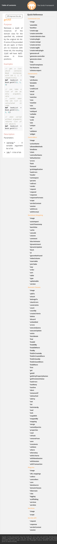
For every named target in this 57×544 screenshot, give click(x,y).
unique (32, 125)
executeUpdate (35, 331)
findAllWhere (35, 348)
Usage (32, 22)
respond (33, 192)
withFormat (34, 212)
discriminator (35, 241)
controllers (34, 479)
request (33, 189)
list (31, 404)
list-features (34, 68)
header (32, 175)
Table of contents (9, 5)
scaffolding (34, 499)
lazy (31, 267)
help (31, 62)
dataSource (34, 485)
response (33, 195)
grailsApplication (36, 169)
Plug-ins (31, 467)
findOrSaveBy (35, 359)
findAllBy (33, 345)
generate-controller (37, 56)
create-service (35, 45)
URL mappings (35, 474)
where (32, 450)
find (31, 339)
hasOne (33, 387)
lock (31, 413)
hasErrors (33, 172)
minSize (33, 108)
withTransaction (36, 464)
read (32, 433)
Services (31, 508)
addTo (32, 294)
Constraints (32, 73)
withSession (34, 461)
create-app (34, 31)
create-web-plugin (37, 50)
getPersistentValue (37, 379)
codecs (32, 477)
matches (33, 97)
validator (33, 131)
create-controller (36, 33)
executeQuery (35, 328)
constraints (34, 305)
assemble (33, 25)
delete (32, 316)
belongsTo (34, 299)
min (31, 106)
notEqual (33, 111)
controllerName (36, 155)
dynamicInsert (35, 244)
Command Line (34, 18)
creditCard (34, 89)
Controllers (32, 137)
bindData (33, 149)
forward (33, 166)
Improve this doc (14, 16)
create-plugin (35, 39)
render (32, 186)
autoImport (34, 221)
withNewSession (36, 458)
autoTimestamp (36, 224)
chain (32, 152)
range (32, 117)
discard (33, 319)
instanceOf (34, 393)
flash (32, 163)
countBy (33, 311)
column (33, 236)
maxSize (33, 103)
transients (34, 444)
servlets (33, 505)
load (31, 410)
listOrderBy (34, 407)
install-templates (36, 65)
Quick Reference (35, 14)
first (31, 367)
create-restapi (35, 42)
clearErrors (34, 302)
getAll (32, 373)
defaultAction (35, 158)
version (33, 284)
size (31, 123)
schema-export (35, 70)
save (32, 441)
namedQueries (35, 427)
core (31, 482)
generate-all (34, 53)
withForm (33, 209)
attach (32, 296)
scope (32, 200)
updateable (34, 281)
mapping (33, 421)
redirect (33, 183)
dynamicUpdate (36, 247)
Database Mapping (35, 215)
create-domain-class (37, 36)
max (31, 100)
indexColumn (35, 258)
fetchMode (34, 336)
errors (32, 161)
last (31, 401)
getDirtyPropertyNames (39, 376)
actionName (34, 144)
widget (32, 134)
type (31, 278)
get (31, 370)
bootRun (33, 28)
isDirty (32, 399)
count (32, 308)
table (32, 275)
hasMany (33, 385)
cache (32, 230)
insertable (34, 261)
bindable (33, 83)
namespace (34, 178)
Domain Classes (34, 287)
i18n (31, 494)
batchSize (33, 227)
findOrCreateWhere (37, 356)
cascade (33, 233)
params (33, 181)
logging (33, 496)
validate (33, 447)
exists (32, 333)
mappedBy (34, 419)
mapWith (33, 416)
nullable (33, 114)
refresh (33, 436)
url (31, 128)
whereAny (34, 453)
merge (32, 424)
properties (34, 430)
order (32, 270)
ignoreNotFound (36, 256)
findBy (32, 350)
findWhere (34, 365)
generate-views (36, 59)
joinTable (33, 264)
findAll (32, 342)
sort (31, 273)
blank (32, 86)
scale (32, 120)
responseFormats (36, 198)
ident (32, 390)
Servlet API (32, 518)
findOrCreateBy (36, 353)
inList (32, 94)
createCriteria (35, 313)
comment (33, 238)
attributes (34, 80)
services (33, 502)
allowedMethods (36, 146)
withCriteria (34, 456)
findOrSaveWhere (36, 362)
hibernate (34, 491)
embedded (34, 322)
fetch (32, 250)
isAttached (34, 396)
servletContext (35, 203)
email (32, 91)
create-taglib (35, 48)
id (31, 253)
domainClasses (35, 488)
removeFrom (35, 438)
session (33, 206)
